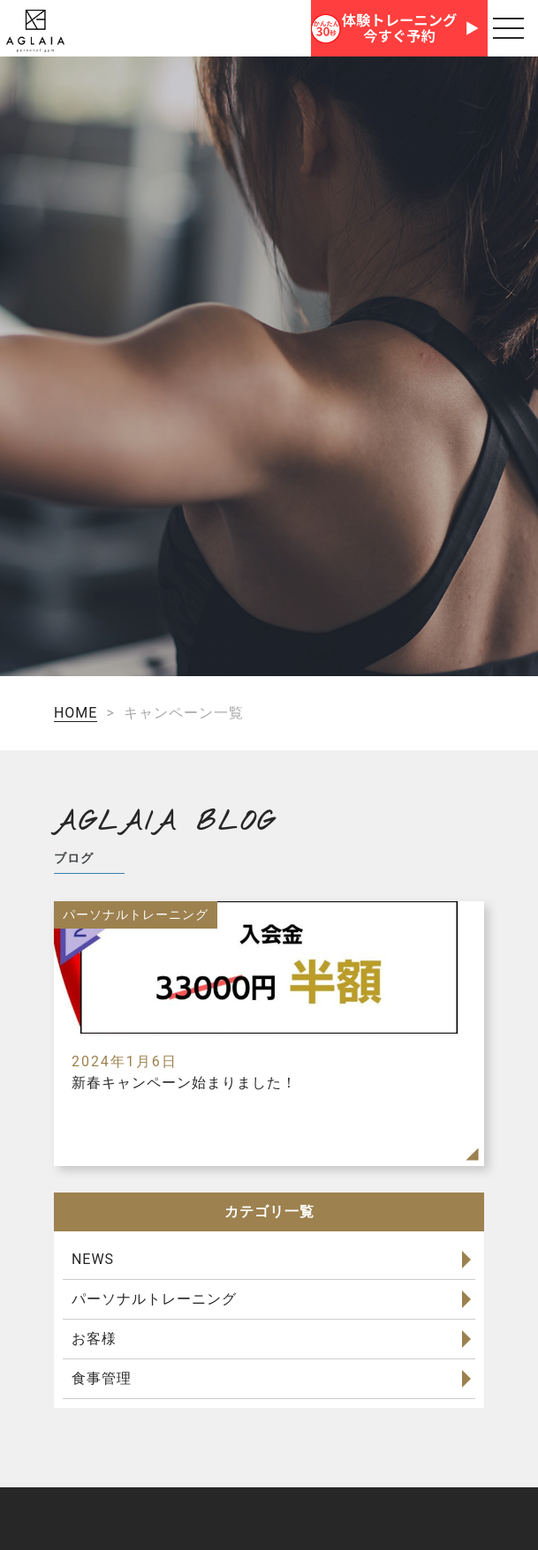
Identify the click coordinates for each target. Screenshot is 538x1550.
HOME (75, 712)
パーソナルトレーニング (154, 1298)
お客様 (94, 1338)
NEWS (93, 1259)
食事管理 (102, 1378)
